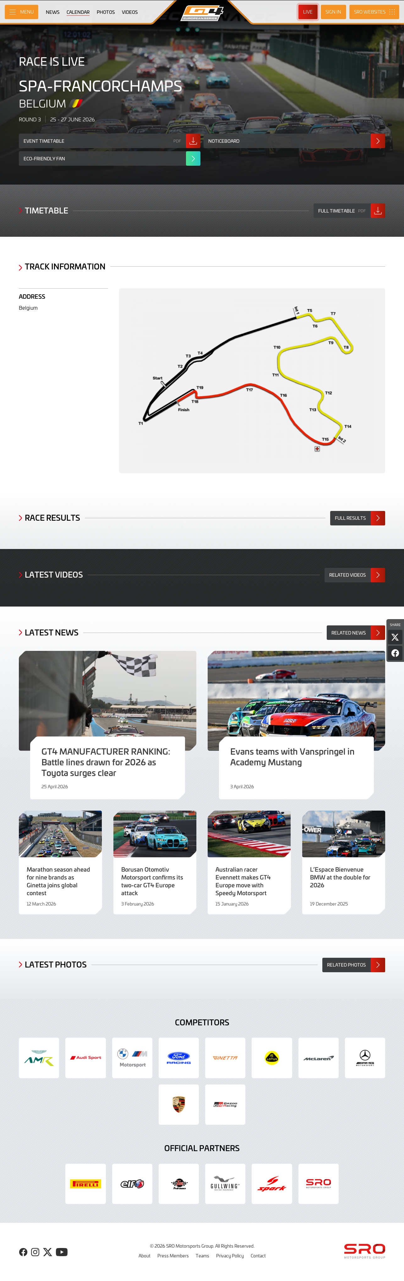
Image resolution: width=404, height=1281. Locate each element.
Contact (258, 1255)
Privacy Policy (230, 1255)
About (144, 1255)
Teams (202, 1255)
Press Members (173, 1255)
